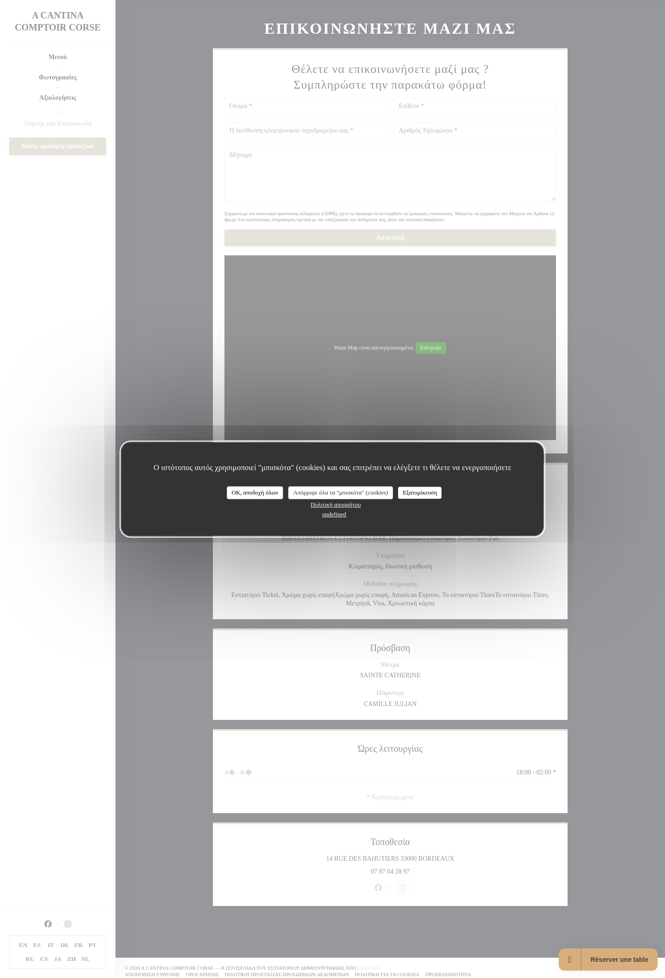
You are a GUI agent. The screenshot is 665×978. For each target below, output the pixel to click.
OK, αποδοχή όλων (255, 492)
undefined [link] (334, 514)
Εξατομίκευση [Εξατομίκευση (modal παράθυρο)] (420, 492)
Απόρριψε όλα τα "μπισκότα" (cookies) (340, 492)
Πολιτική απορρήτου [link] (336, 504)
